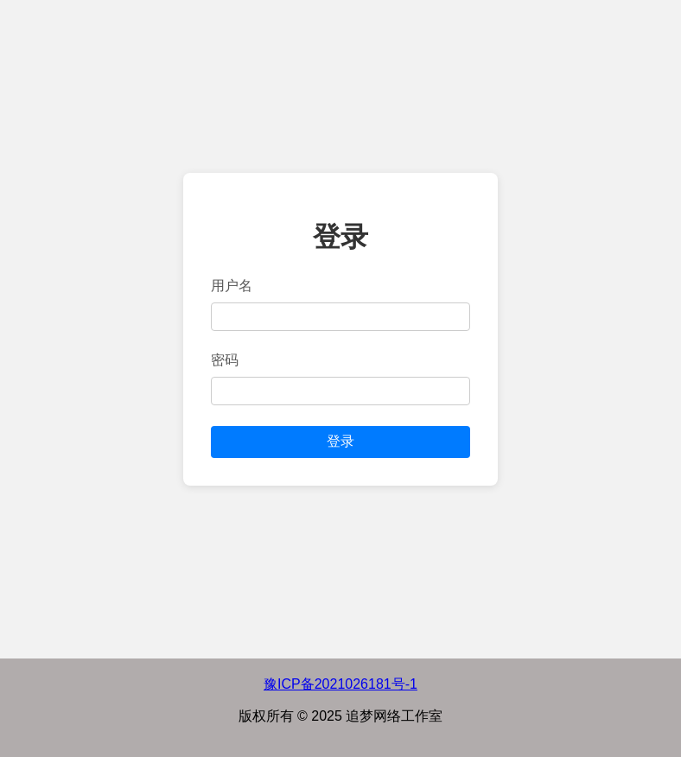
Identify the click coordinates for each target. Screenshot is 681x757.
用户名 (231, 285)
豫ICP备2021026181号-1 (340, 684)
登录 (340, 441)
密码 (225, 360)
